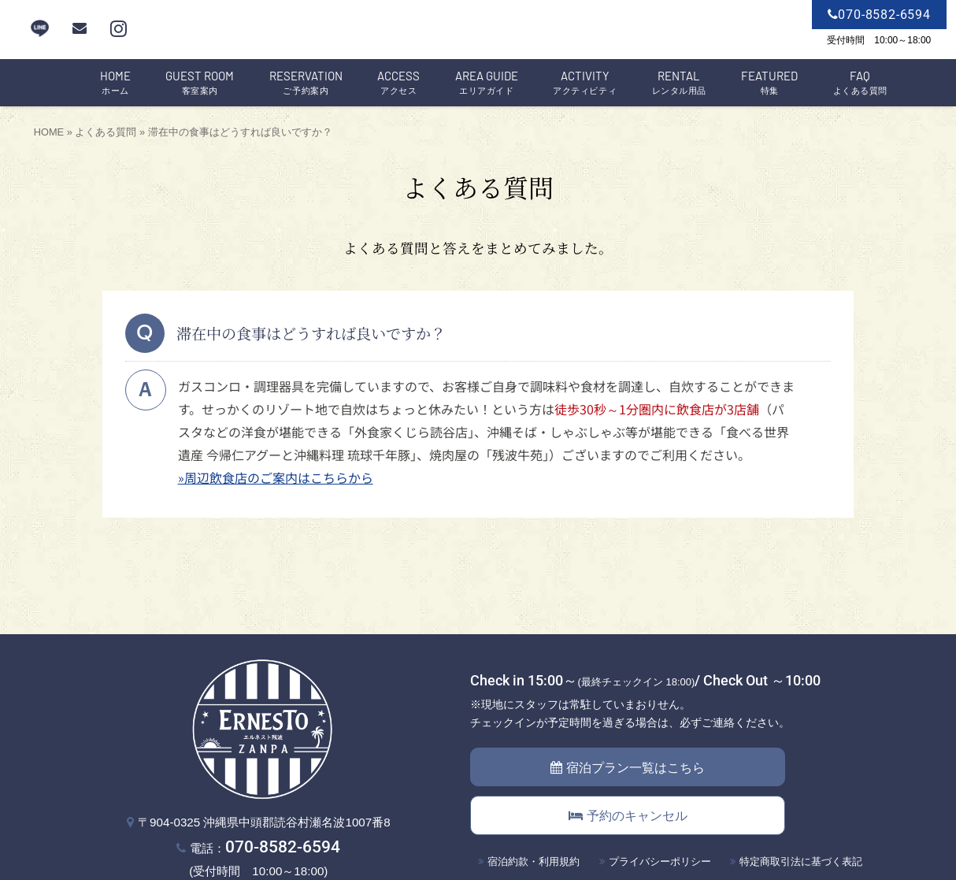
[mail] (79, 29)
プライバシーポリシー (660, 861)
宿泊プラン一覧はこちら (627, 767)
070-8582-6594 (282, 846)
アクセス (398, 83)
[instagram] (118, 29)
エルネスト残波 (478, 30)
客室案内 (199, 83)
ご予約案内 (306, 83)
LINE (40, 28)
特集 (769, 83)
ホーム (115, 83)
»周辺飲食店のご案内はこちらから (275, 477)
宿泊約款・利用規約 (533, 861)
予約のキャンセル (628, 815)
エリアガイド (486, 83)
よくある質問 (860, 83)
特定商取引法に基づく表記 (800, 861)
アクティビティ (585, 83)
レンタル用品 (679, 83)
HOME (49, 132)
